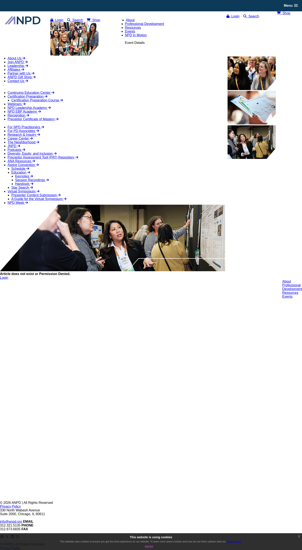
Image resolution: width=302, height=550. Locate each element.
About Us (16, 58)
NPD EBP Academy (24, 111)
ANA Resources (21, 161)
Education (20, 172)
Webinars (17, 104)
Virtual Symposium (23, 191)
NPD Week (18, 202)
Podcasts (16, 150)
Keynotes (24, 176)
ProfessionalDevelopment (292, 287)
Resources (290, 293)
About (286, 281)
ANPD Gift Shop (22, 77)
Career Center (20, 138)
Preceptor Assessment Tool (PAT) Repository (43, 157)
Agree (149, 546)
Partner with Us (21, 73)
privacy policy (234, 541)
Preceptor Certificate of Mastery (33, 119)
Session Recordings (32, 180)
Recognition (18, 115)
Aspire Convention (23, 165)
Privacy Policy (10, 506)
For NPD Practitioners (26, 127)
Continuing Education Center (31, 92)
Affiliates (16, 69)
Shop (283, 13)
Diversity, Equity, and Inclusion (32, 153)
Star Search (22, 187)
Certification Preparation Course (37, 100)
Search (251, 16)
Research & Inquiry (24, 134)
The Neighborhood (23, 142)
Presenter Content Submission (36, 195)
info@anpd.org (11, 521)
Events (287, 296)
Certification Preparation (27, 96)
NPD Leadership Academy (29, 108)
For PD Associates (23, 131)
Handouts (24, 184)
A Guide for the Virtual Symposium (38, 199)
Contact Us (18, 81)
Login (233, 16)
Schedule (20, 168)
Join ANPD (18, 62)
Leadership (18, 66)
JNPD (14, 146)
